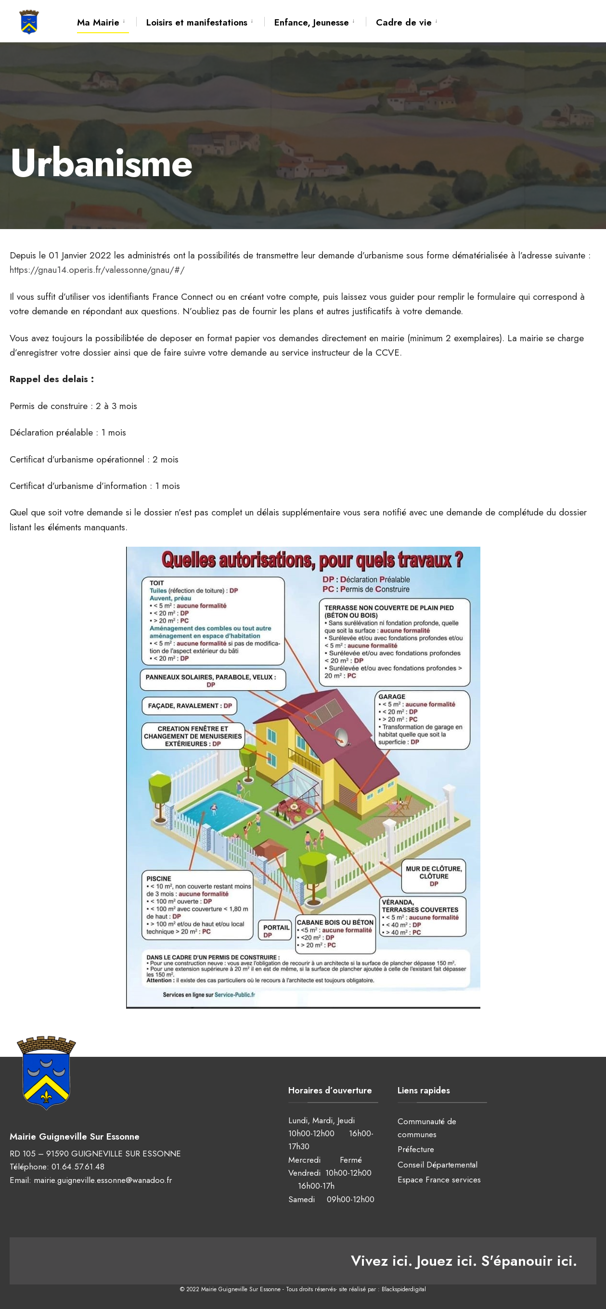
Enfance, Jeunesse (311, 22)
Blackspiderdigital (404, 1289)
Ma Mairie (98, 22)
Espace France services (439, 1179)
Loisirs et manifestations (196, 22)
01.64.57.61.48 (78, 1166)
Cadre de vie (404, 22)
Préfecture (416, 1149)
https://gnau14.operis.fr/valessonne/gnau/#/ (97, 269)
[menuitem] (106, 20)
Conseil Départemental (437, 1164)
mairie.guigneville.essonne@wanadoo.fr (103, 1180)
